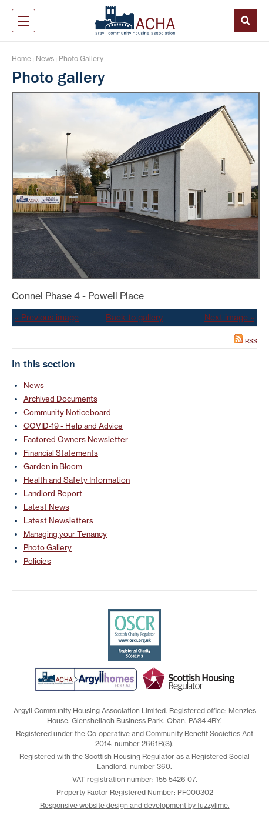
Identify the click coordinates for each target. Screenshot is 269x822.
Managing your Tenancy (65, 534)
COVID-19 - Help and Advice (73, 425)
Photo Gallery (81, 58)
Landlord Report (52, 493)
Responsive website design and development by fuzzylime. (135, 805)
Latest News (46, 507)
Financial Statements (60, 452)
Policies (37, 561)
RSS (245, 341)
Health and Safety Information (76, 479)
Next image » (229, 317)
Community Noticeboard (67, 412)
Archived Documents (60, 398)
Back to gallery (134, 317)
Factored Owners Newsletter (75, 439)
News (45, 58)
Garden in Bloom (52, 466)
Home (21, 58)
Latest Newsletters (58, 520)
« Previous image (47, 317)
